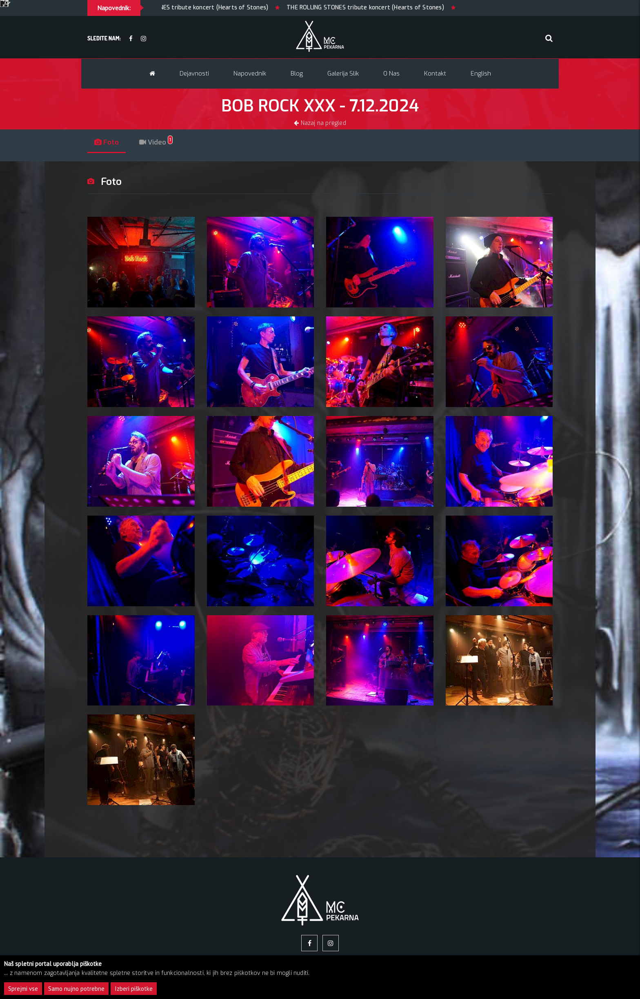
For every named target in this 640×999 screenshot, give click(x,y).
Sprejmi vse (23, 988)
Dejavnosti (194, 73)
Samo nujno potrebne (76, 988)
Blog (297, 73)
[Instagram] (143, 39)
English (481, 73)
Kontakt (435, 73)
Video (162, 142)
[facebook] (131, 39)
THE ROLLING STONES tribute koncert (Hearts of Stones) (193, 7)
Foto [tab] (109, 142)
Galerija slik (343, 73)
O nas (391, 73)
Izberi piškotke (134, 988)
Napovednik (249, 73)
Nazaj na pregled (320, 123)
